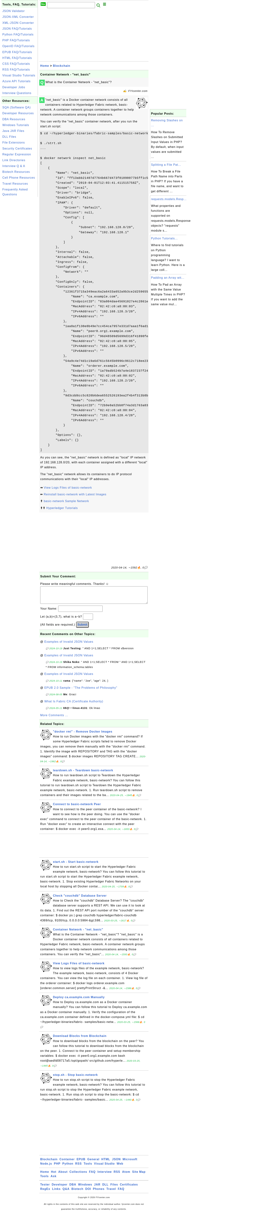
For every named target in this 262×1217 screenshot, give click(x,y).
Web (120, 1167)
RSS (78, 1167)
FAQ (92, 1175)
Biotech (78, 1192)
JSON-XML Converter (18, 16)
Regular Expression (16, 154)
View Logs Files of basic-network (68, 487)
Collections (78, 1175)
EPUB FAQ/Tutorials (17, 52)
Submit (82, 628)
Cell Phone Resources (18, 177)
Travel (111, 1192)
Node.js (46, 1167)
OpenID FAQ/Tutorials (18, 46)
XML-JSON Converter (18, 22)
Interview (105, 1175)
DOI (88, 1192)
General (93, 1162)
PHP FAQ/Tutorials (16, 40)
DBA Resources (13, 119)
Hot (53, 1175)
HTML (105, 1162)
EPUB (81, 1162)
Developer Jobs (13, 87)
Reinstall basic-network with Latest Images (75, 494)
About (63, 1175)
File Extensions (13, 142)
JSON (116, 1162)
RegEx (45, 1192)
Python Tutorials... (164, 238)
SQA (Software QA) (16, 107)
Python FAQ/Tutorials (17, 34)
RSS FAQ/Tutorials (16, 69)
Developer (59, 1188)
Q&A (66, 1192)
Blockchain (61, 65)
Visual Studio (104, 1167)
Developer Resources (18, 113)
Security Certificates (17, 148)
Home (44, 65)
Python (67, 1167)
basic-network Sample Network (66, 501)
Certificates (129, 1188)
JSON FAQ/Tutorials (17, 28)
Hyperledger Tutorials (62, 508)
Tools (88, 1167)
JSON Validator (13, 11)
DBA (72, 1188)
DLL (105, 1188)
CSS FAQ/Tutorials (16, 63)
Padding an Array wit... (167, 277)
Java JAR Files (13, 130)
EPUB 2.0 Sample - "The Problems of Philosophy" (80, 691)
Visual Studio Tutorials (18, 75)
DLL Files (9, 136)
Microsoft (130, 1162)
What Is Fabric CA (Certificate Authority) (73, 705)
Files (114, 1188)
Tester (45, 1188)
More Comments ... (54, 718)
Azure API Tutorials (16, 81)
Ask (53, 1179)
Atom (126, 1175)
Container (67, 1162)
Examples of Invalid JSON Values (68, 645)
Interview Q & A (13, 166)
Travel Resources (15, 183)
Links (56, 1192)
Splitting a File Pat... (166, 164)
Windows (85, 1188)
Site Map (139, 1175)
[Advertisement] (19, 252)
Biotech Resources (16, 171)
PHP (57, 1167)
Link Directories (13, 160)
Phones (99, 1192)
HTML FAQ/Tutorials (17, 57)
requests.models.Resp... (169, 199)
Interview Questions (16, 93)
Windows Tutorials (15, 125)
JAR (97, 1188)
